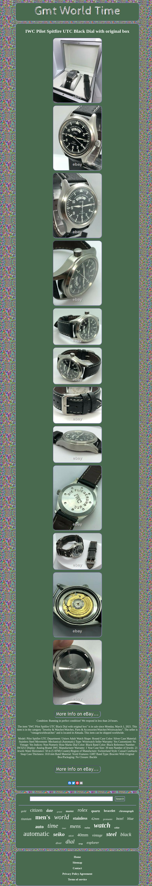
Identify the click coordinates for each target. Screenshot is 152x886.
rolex (82, 810)
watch (102, 825)
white (117, 827)
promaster (107, 819)
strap (81, 843)
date (49, 810)
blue (130, 819)
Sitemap (77, 862)
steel (111, 834)
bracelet (109, 811)
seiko (59, 834)
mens (75, 826)
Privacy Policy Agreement (77, 873)
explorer (93, 843)
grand (59, 812)
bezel (119, 819)
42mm (95, 819)
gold (23, 811)
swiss (87, 827)
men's (42, 817)
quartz (95, 811)
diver (59, 843)
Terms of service (77, 879)
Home (77, 857)
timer (64, 828)
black (125, 834)
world (61, 817)
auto (39, 826)
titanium (26, 819)
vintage (97, 835)
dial (70, 841)
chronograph (126, 811)
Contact (77, 868)
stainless (80, 818)
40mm (82, 834)
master (70, 811)
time (53, 825)
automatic (36, 833)
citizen (36, 810)
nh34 (70, 835)
